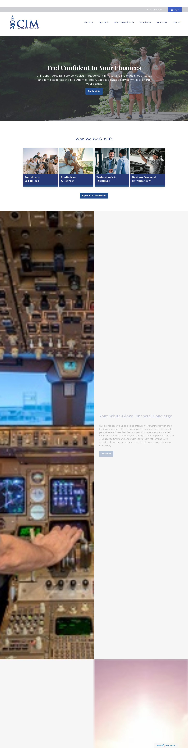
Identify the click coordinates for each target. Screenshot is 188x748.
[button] (88, 15)
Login (175, 2)
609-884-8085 (154, 2)
